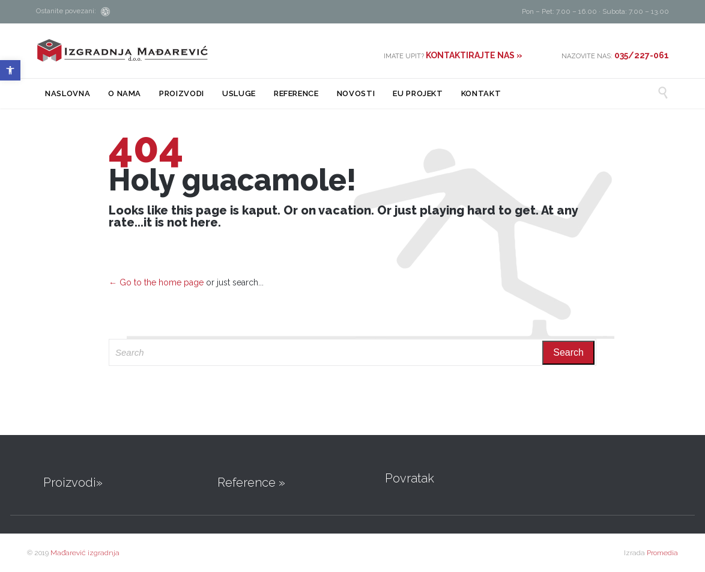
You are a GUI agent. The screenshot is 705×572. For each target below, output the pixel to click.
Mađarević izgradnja (85, 553)
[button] (10, 70)
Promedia (662, 553)
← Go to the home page (156, 282)
